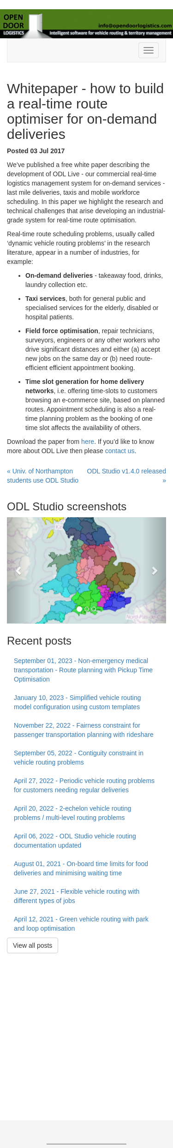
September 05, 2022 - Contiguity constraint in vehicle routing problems (78, 757)
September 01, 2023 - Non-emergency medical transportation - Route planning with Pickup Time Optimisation (83, 670)
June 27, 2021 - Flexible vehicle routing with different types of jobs (76, 896)
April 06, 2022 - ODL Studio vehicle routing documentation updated (75, 840)
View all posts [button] (32, 945)
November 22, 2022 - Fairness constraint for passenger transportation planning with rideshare (84, 730)
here (87, 441)
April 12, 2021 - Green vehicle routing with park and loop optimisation (81, 923)
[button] (19, 570)
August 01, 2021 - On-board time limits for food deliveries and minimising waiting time (81, 868)
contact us (120, 450)
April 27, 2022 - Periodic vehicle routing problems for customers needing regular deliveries (84, 785)
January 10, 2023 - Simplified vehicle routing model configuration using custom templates (77, 702)
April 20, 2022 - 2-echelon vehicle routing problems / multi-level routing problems (72, 813)
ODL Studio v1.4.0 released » (126, 475)
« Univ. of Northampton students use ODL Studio (42, 475)
